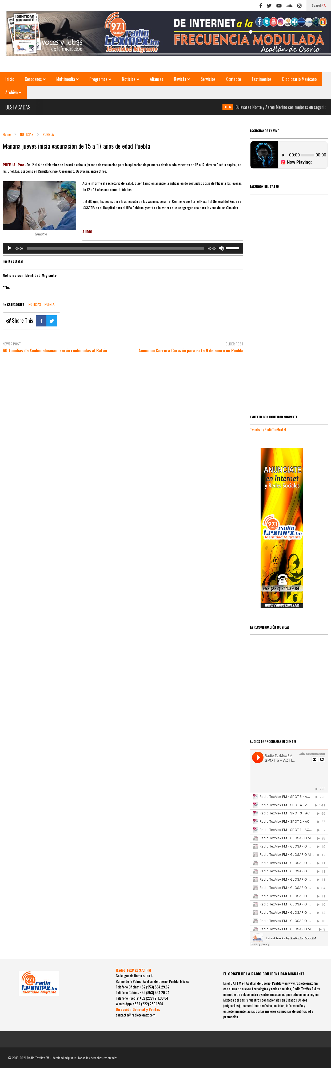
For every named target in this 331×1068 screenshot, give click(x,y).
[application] (123, 248)
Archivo (13, 92)
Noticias (130, 79)
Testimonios (262, 79)
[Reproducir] (9, 248)
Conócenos (35, 79)
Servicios (208, 79)
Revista (182, 79)
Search (319, 5)
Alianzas (156, 79)
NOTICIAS (35, 304)
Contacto (233, 79)
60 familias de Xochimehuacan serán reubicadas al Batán (55, 350)
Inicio (9, 79)
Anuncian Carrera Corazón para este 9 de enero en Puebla (190, 350)
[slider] (115, 248)
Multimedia (67, 79)
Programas (100, 79)
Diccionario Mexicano (299, 79)
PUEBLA (231, 107)
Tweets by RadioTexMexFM (268, 429)
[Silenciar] (221, 248)
